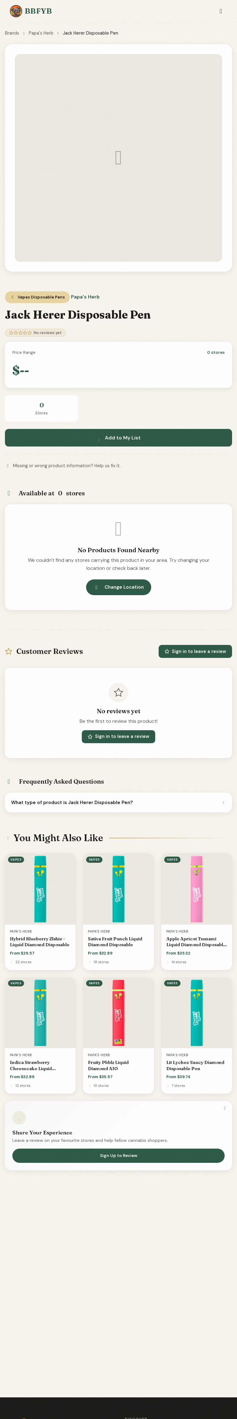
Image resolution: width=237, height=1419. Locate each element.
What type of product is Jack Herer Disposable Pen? (118, 802)
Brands (12, 33)
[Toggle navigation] (220, 11)
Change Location (119, 587)
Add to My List (118, 437)
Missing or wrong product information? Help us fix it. (63, 465)
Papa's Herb (41, 33)
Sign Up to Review (118, 1155)
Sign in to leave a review (195, 651)
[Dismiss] (224, 1108)
